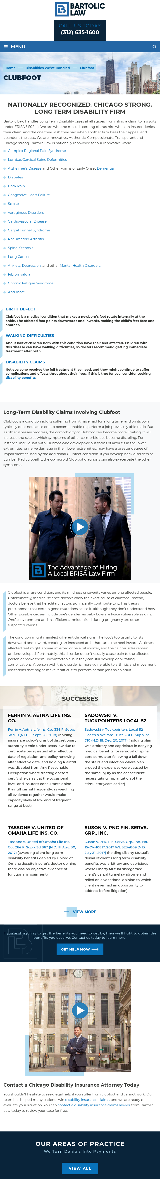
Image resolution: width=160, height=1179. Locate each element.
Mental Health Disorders (80, 265)
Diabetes (15, 177)
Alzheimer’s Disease (24, 168)
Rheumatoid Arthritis (26, 239)
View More (84, 912)
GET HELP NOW (75, 949)
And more (16, 292)
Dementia (105, 168)
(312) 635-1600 (80, 32)
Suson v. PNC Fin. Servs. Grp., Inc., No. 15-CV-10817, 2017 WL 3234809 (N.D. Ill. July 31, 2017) (117, 847)
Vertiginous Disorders (26, 212)
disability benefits (21, 378)
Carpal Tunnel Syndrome (29, 230)
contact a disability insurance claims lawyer (94, 1105)
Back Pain (16, 186)
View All (80, 1168)
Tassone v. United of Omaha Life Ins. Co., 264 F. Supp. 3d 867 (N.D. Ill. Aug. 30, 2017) (42, 847)
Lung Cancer (19, 257)
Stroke (13, 204)
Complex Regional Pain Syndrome (37, 151)
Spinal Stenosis (20, 248)
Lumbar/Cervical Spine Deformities (37, 159)
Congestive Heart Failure (29, 195)
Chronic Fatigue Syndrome (30, 283)
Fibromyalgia (19, 274)
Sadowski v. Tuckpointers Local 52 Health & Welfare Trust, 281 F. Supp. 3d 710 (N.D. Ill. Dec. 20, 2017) (117, 734)
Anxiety (14, 265)
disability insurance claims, (87, 1099)
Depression (31, 265)
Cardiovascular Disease (27, 221)
